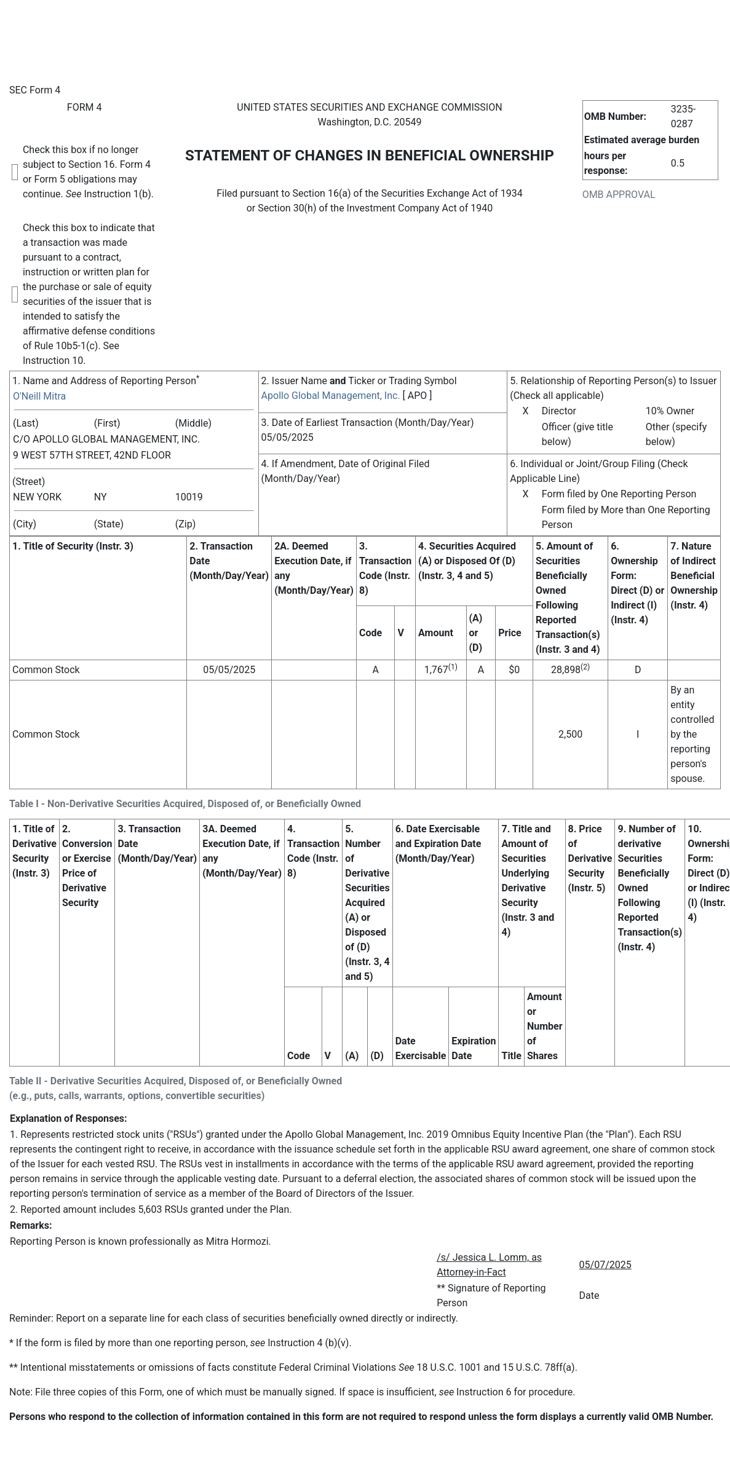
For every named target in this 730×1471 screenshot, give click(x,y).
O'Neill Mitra (39, 396)
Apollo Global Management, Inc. (330, 395)
